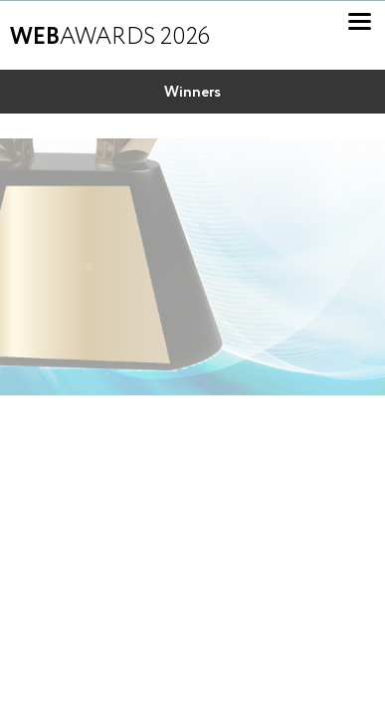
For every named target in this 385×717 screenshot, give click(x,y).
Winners (192, 93)
